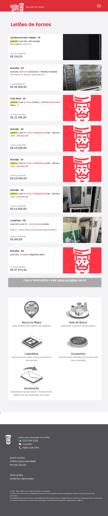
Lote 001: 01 (16, 72)
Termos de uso (18, 465)
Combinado (37, 132)
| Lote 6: (18, 132)
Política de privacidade (23, 461)
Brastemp (56, 102)
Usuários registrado (22, 478)
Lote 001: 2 (16, 254)
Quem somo (17, 457)
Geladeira (45, 102)
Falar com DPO (28, 447)
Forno (26, 72)
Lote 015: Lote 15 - (19, 224)
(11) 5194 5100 (28, 440)
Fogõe (25, 254)
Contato (25, 444)
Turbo (38, 224)
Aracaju (20, 135)
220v (12, 135)
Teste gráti (16, 475)
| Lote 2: (18, 102)
